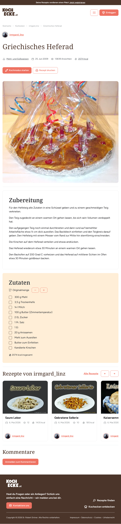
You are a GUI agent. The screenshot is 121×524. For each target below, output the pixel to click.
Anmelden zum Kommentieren (20, 462)
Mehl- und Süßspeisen (17, 59)
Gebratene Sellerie (66, 417)
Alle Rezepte (91, 373)
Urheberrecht (109, 517)
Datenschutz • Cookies (91, 517)
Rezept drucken (45, 70)
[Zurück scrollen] (105, 373)
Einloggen (109, 12)
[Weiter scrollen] (114, 373)
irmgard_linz (34, 26)
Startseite (7, 26)
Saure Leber (13, 417)
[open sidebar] (94, 12)
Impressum (74, 517)
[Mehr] (43, 290)
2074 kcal (83, 59)
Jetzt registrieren (77, 2)
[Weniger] (35, 290)
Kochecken (20, 26)
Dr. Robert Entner (30, 517)
